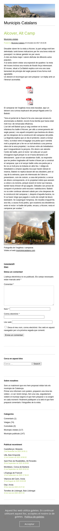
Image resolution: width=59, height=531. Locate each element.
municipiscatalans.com (25, 250)
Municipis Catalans (20, 23)
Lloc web (7, 326)
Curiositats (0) (10, 430)
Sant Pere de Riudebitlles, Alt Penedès (20, 466)
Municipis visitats (11, 39)
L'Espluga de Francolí (16, 478)
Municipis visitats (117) (13, 434)
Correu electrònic (12, 318)
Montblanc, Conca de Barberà (16, 472)
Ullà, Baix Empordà (15, 460)
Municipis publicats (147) (14, 437)
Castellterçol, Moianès (15, 454)
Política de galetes (34, 516)
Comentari (9, 284)
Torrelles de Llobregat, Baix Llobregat (19, 495)
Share (6, 267)
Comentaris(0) (9, 264)
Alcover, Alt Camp (19, 33)
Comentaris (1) (10, 422)
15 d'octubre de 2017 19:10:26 (35, 43)
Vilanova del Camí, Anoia (15, 484)
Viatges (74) (9, 426)
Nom (6, 313)
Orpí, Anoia (14, 489)
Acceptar (29, 524)
